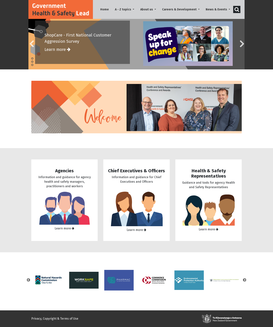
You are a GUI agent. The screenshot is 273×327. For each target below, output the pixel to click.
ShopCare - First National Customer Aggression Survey (82, 45)
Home (106, 9)
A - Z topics (123, 9)
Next (244, 282)
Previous (28, 282)
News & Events (217, 9)
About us (147, 9)
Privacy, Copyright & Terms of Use (54, 318)
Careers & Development (179, 9)
